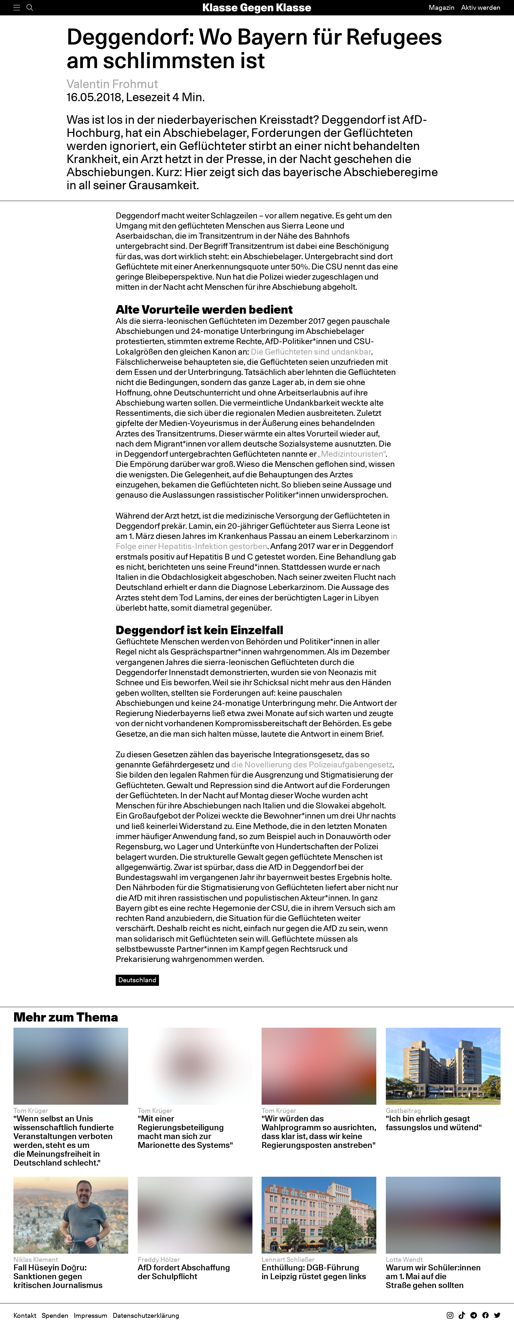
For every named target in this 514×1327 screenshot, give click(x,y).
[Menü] (16, 7)
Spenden (55, 1315)
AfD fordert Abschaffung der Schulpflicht (184, 1271)
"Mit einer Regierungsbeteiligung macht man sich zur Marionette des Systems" (185, 1132)
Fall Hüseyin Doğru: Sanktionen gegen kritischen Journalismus (58, 1276)
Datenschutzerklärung (146, 1315)
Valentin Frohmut (112, 84)
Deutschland (137, 980)
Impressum (91, 1315)
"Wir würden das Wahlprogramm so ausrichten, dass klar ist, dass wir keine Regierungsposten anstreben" (319, 1132)
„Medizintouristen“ (352, 454)
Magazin (442, 7)
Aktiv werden (481, 7)
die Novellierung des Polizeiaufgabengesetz (311, 764)
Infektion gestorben (231, 546)
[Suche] (30, 7)
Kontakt (24, 1315)
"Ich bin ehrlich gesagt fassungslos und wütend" (434, 1123)
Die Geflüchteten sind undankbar (311, 352)
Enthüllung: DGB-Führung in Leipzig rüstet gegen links (314, 1271)
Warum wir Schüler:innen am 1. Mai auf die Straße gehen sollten (433, 1276)
